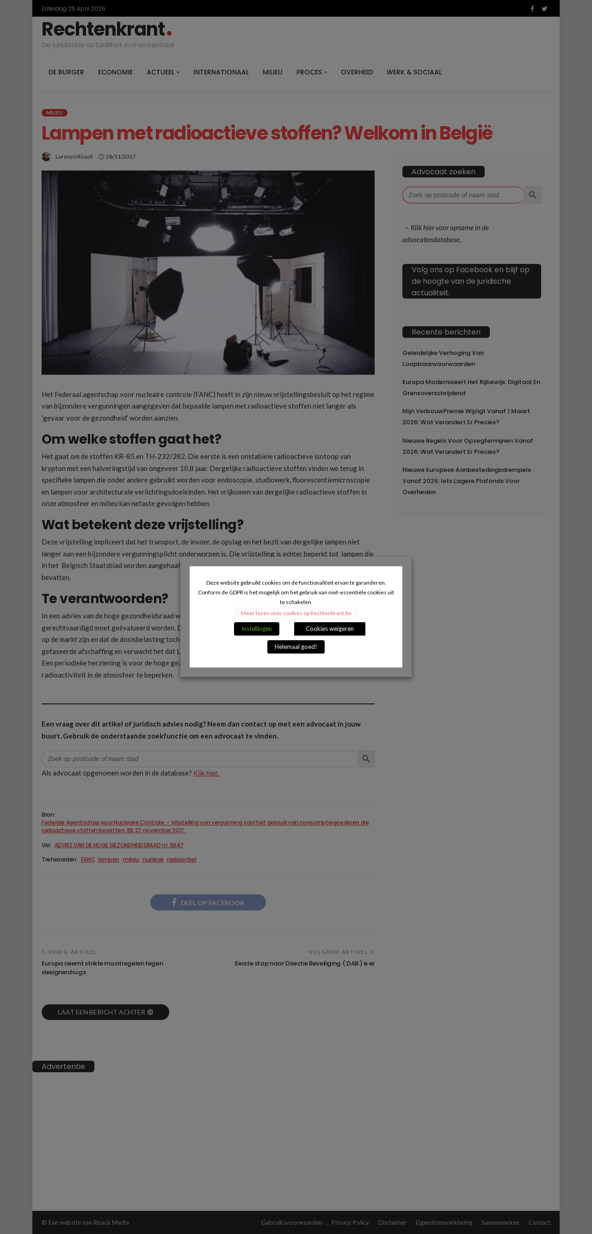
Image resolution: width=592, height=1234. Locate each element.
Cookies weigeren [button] (330, 629)
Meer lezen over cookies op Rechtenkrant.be (296, 613)
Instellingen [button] (256, 629)
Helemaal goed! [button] (296, 647)
